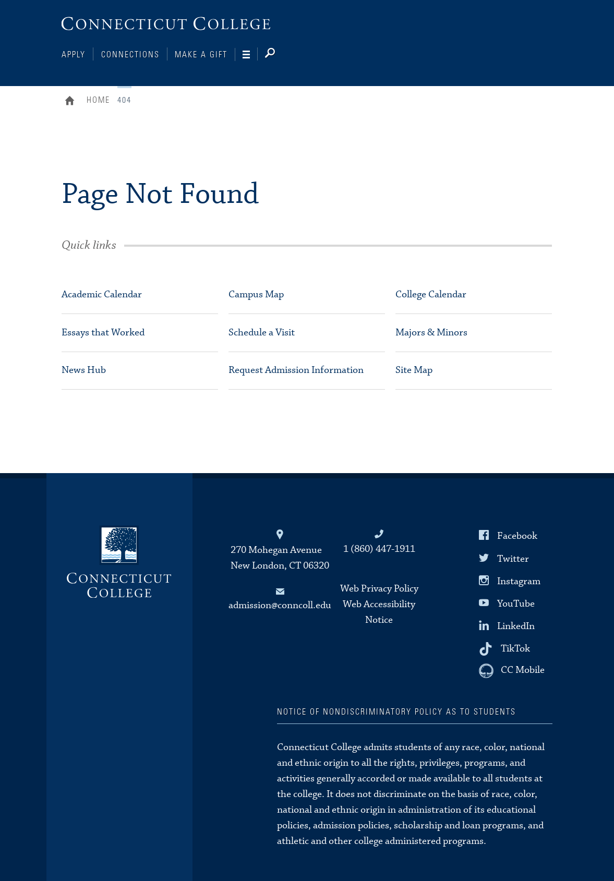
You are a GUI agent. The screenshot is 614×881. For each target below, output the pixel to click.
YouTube (516, 603)
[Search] (278, 54)
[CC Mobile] (512, 670)
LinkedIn (516, 626)
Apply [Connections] (74, 55)
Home (72, 101)
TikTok (515, 648)
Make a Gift (201, 55)
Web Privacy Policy (379, 588)
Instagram (518, 580)
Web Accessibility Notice (379, 612)
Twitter (513, 558)
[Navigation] (250, 54)
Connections (130, 55)
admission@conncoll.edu (279, 605)
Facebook (517, 535)
